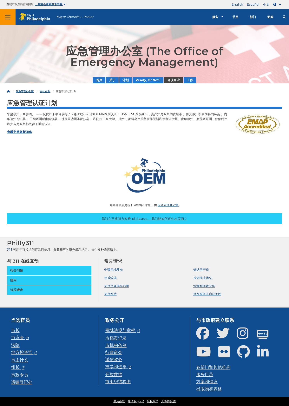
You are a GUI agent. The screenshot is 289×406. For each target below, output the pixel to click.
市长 (15, 330)
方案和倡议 (207, 381)
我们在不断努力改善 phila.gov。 (144, 218)
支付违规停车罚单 (116, 286)
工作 (190, 80)
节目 (235, 17)
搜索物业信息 (202, 278)
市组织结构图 (118, 381)
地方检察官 (22, 352)
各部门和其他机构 (213, 367)
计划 (125, 80)
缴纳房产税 (201, 269)
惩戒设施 (110, 278)
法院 (15, 345)
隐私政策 (152, 401)
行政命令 (113, 352)
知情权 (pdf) (136, 401)
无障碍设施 (168, 401)
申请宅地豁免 (113, 269)
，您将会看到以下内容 (50, 4)
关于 (112, 80)
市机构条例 (116, 345)
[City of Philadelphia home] (35, 17)
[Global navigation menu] (8, 17)
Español (253, 4)
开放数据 (113, 374)
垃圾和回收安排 (204, 286)
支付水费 (110, 294)
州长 (16, 367)
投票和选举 (116, 366)
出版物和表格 (209, 389)
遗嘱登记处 (21, 382)
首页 (99, 80)
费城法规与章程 (120, 330)
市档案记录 (116, 338)
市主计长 (19, 360)
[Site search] (284, 17)
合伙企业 (173, 80)
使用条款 (119, 401)
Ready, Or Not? (148, 80)
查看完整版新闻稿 (19, 132)
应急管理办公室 (25, 91)
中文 (266, 4)
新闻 (270, 17)
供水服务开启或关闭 (207, 294)
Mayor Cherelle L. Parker (74, 17)
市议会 (18, 337)
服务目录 (204, 374)
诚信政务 (113, 359)
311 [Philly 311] (10, 249)
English (237, 4)
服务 (215, 17)
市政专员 (19, 375)
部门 (253, 17)
